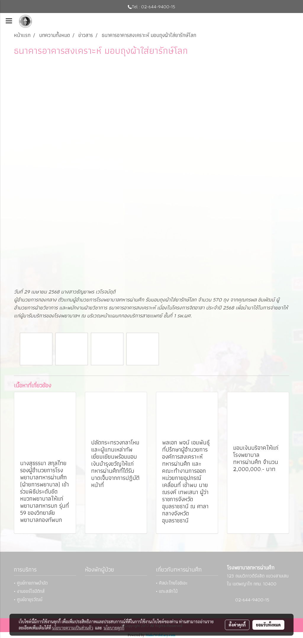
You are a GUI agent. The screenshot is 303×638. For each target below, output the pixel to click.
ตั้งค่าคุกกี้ (237, 624)
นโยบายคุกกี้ (114, 627)
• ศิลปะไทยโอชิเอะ (172, 583)
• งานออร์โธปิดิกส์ (29, 591)
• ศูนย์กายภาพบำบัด (31, 583)
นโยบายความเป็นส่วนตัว (72, 627)
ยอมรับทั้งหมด (268, 624)
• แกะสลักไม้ (167, 591)
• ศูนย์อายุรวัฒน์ (28, 599)
